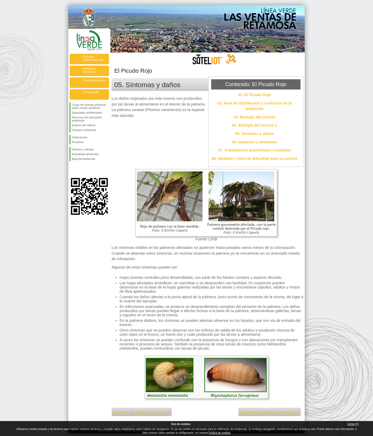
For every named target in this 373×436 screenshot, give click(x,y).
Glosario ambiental (84, 130)
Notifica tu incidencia (89, 70)
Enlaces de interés (84, 125)
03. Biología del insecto (255, 117)
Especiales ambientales (87, 112)
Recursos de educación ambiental (87, 119)
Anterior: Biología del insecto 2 (142, 412)
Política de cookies (219, 432)
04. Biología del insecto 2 (254, 125)
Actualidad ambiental (85, 154)
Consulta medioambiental (93, 58)
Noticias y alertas (83, 149)
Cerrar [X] (353, 424)
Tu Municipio (91, 92)
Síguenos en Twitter (81, 169)
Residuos (78, 142)
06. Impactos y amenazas (254, 142)
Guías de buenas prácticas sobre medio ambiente (89, 106)
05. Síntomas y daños (254, 134)
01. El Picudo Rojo (254, 95)
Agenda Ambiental (83, 158)
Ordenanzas (79, 137)
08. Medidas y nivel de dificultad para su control (254, 158)
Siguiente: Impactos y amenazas (269, 412)
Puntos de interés (94, 80)
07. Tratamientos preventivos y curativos (254, 150)
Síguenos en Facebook (73, 169)
